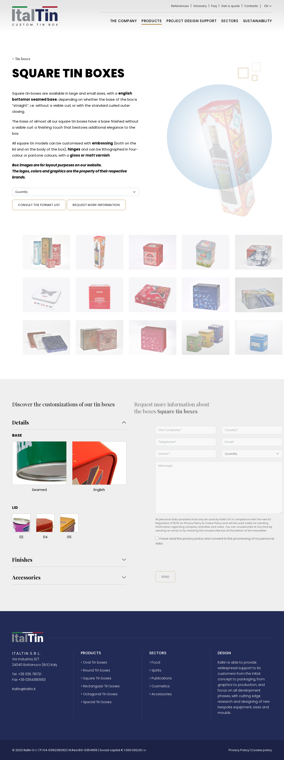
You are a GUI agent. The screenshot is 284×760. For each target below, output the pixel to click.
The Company (123, 21)
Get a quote (230, 6)
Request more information (96, 205)
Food (156, 662)
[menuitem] (266, 6)
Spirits (156, 670)
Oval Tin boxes (95, 662)
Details (20, 422)
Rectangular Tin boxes (101, 686)
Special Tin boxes (97, 702)
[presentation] (203, 559)
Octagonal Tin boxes (100, 694)
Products (152, 21)
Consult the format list (39, 205)
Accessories (26, 577)
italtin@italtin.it (24, 689)
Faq (214, 6)
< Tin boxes (21, 59)
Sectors (229, 21)
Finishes (22, 559)
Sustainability (257, 21)
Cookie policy (261, 750)
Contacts (251, 6)
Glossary (200, 6)
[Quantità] (75, 192)
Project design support (191, 21)
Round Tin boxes (96, 670)
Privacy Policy (239, 750)
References (180, 6)
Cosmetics (161, 686)
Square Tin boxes (97, 678)
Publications (162, 678)
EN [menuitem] (266, 6)
